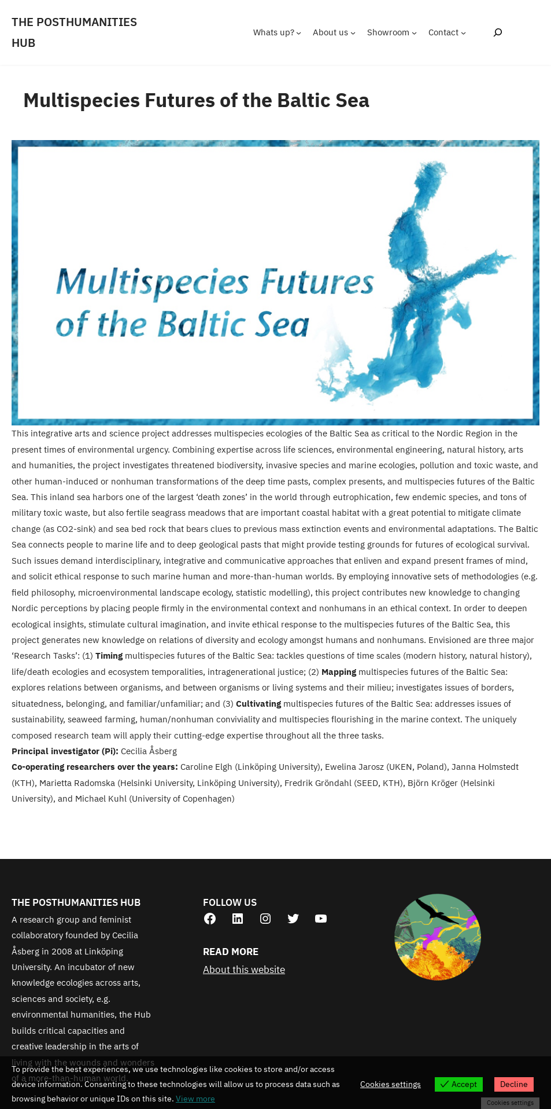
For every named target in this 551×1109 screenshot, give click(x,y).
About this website (244, 969)
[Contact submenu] (463, 32)
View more (195, 1098)
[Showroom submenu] (414, 32)
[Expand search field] (497, 32)
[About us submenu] (353, 32)
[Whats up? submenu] (298, 32)
